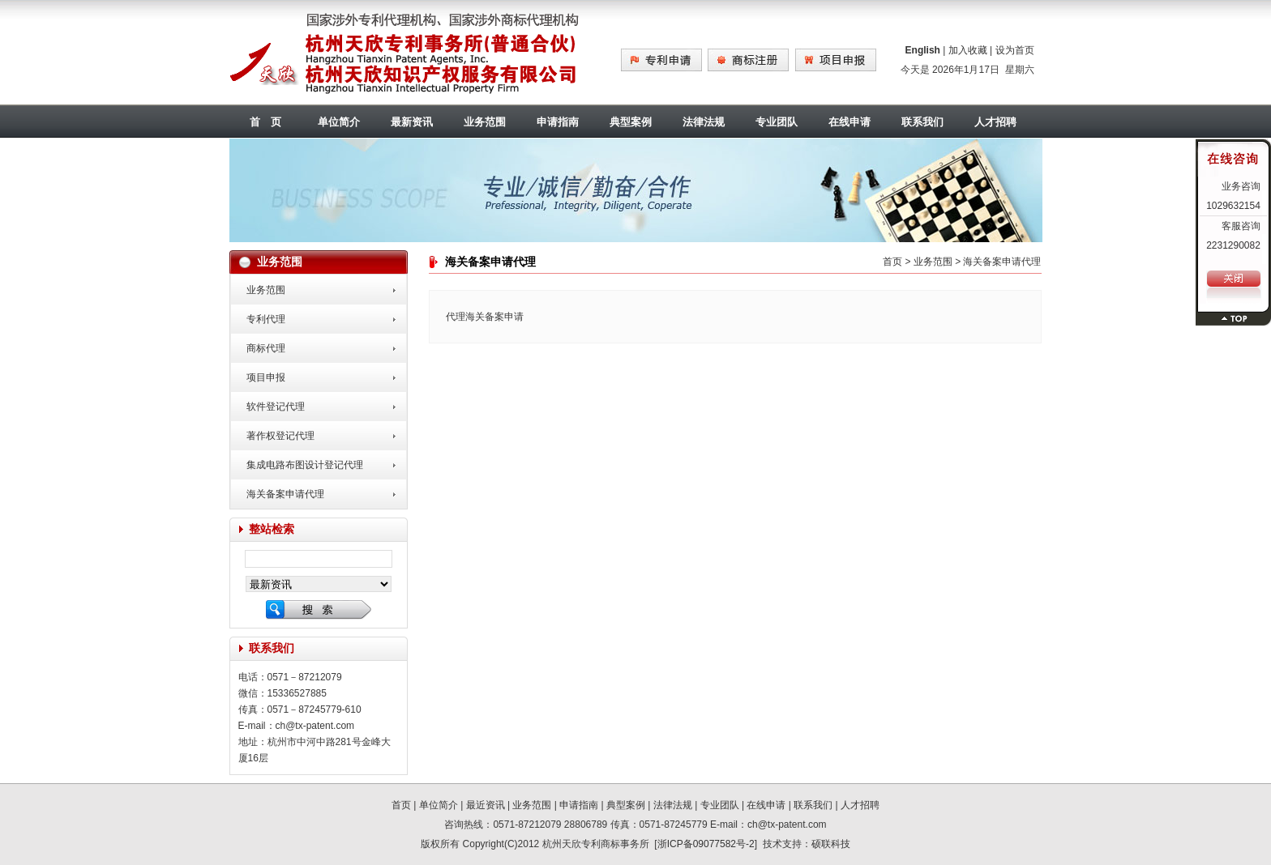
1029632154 (1233, 205)
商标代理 (265, 348)
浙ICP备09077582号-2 (706, 844)
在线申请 (849, 122)
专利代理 (265, 319)
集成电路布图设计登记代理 (304, 465)
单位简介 (339, 122)
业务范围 (485, 122)
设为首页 (1014, 50)
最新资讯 (412, 122)
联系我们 (922, 122)
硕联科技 (830, 844)
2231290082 (1233, 245)
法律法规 (704, 122)
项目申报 (265, 377)
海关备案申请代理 (285, 494)
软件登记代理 (275, 406)
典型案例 (631, 122)
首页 (892, 261)
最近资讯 (485, 805)
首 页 (265, 122)
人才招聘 (995, 122)
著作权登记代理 (280, 435)
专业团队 (776, 122)
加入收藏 (967, 50)
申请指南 (558, 122)
